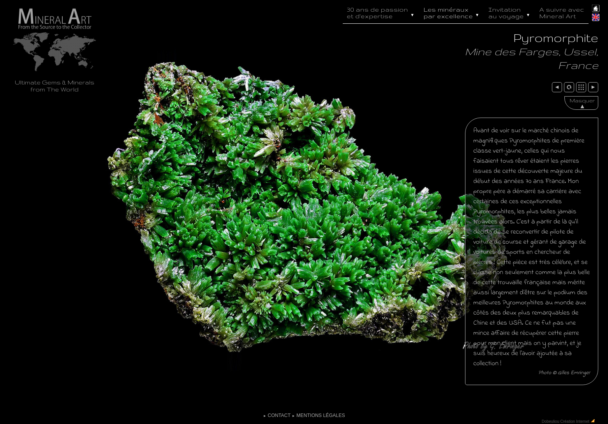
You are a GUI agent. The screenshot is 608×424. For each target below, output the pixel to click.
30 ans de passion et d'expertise (381, 12)
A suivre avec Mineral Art (561, 12)
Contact (276, 415)
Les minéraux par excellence (452, 12)
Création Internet (574, 421)
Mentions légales (318, 415)
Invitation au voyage (510, 12)
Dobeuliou (550, 421)
